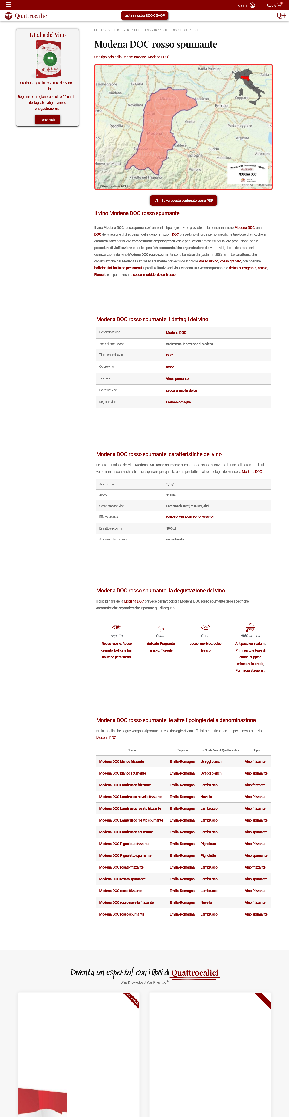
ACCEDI (242, 6)
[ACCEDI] (252, 5)
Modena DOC (252, 471)
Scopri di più (48, 120)
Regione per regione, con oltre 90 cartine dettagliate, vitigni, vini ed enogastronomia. (47, 102)
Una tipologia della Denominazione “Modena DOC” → (133, 57)
